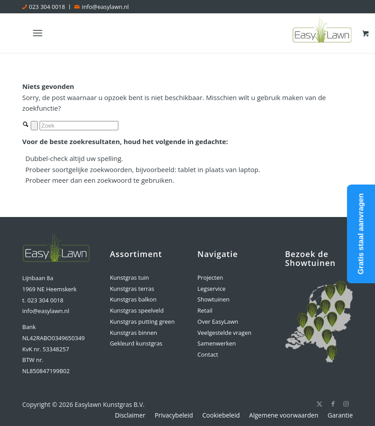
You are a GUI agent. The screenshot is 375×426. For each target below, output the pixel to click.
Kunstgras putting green (142, 321)
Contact (208, 354)
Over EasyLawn (218, 321)
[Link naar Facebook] (332, 403)
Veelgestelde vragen (224, 333)
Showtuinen (214, 299)
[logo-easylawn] (322, 33)
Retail (205, 310)
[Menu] (37, 33)
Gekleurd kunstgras (136, 343)
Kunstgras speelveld (137, 310)
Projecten (210, 277)
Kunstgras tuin (129, 277)
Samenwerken (217, 343)
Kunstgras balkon (133, 299)
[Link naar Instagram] (346, 403)
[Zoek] (79, 125)
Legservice (212, 289)
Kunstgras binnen (133, 333)
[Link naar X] (319, 403)
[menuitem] (46, 6)
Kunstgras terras (132, 289)
